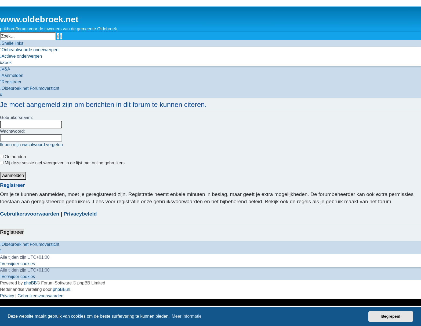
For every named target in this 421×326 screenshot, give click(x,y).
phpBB (30, 283)
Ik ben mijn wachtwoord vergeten (31, 144)
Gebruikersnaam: (16, 117)
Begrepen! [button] (390, 316)
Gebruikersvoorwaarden (29, 214)
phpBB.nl (61, 289)
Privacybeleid (80, 214)
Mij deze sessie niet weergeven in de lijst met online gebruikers (62, 163)
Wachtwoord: (12, 131)
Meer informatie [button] (186, 316)
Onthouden (13, 156)
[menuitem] (29, 50)
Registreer (12, 232)
